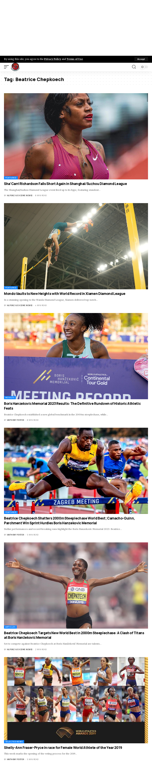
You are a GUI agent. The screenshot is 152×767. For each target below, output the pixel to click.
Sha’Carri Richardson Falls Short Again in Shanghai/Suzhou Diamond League (65, 183)
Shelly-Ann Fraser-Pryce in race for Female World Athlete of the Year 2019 (63, 747)
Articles (10, 626)
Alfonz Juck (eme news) (19, 195)
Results (9, 397)
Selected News (14, 741)
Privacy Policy (52, 59)
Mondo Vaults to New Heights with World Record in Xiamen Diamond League (64, 293)
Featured (10, 177)
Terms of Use (75, 59)
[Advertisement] (76, 28)
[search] (134, 67)
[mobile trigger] (7, 67)
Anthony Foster (15, 420)
